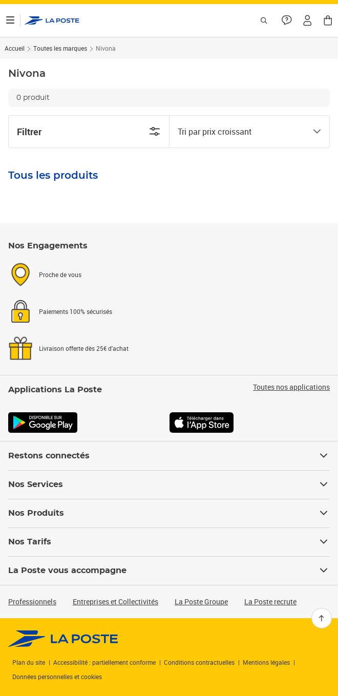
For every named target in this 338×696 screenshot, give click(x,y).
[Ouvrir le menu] (10, 20)
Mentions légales (266, 662)
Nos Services (169, 484)
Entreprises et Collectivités (115, 601)
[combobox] (241, 132)
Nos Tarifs (169, 542)
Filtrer (89, 131)
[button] (307, 20)
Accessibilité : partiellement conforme (104, 662)
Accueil (15, 48)
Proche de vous (60, 274)
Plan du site (28, 662)
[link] (63, 638)
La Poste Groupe (201, 601)
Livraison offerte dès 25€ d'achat (84, 348)
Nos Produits (169, 513)
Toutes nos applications (291, 387)
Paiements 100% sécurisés (75, 311)
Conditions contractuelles (199, 662)
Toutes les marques (60, 48)
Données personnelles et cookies (57, 676)
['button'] (52, 20)
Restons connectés (169, 456)
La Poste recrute (270, 601)
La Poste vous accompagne (169, 570)
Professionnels (32, 601)
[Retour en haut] (321, 618)
